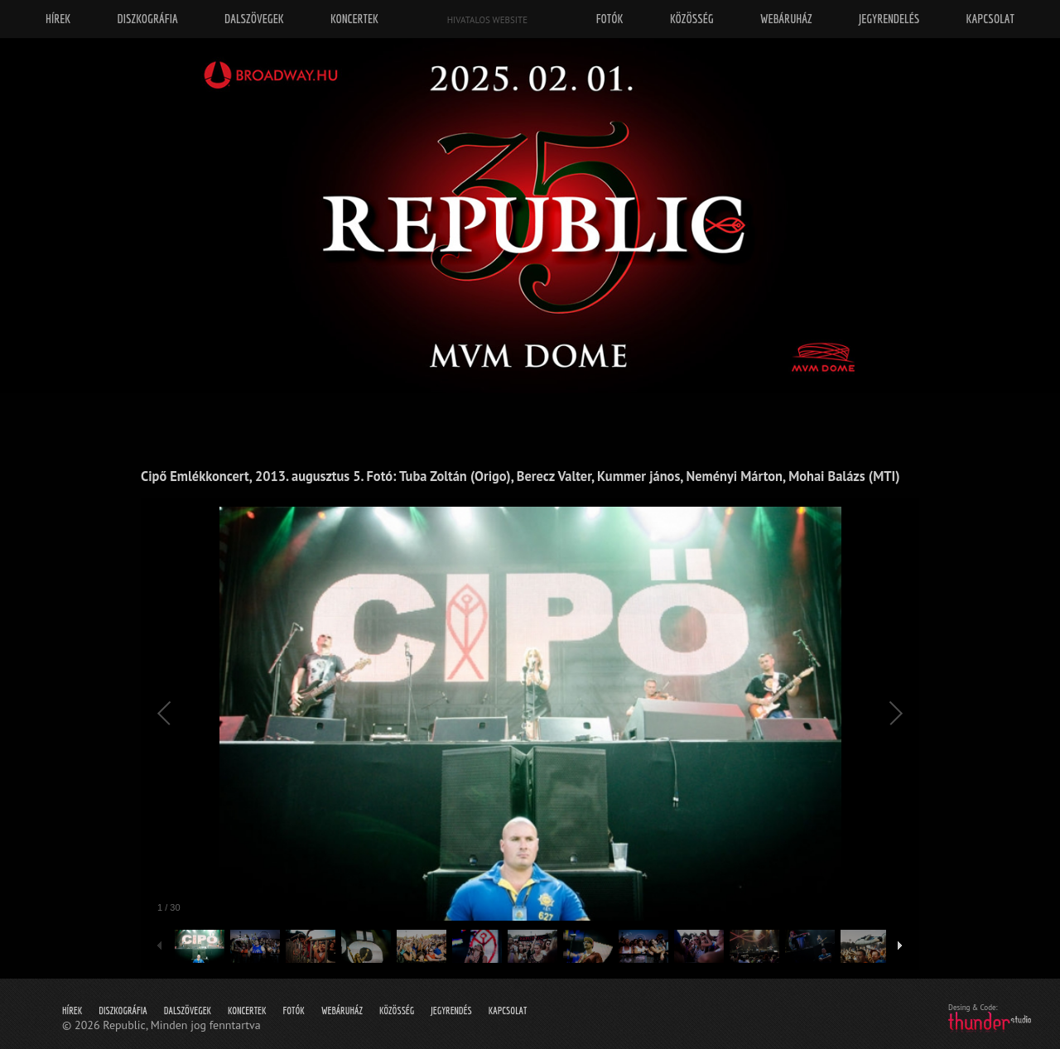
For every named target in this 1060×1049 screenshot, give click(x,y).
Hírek (72, 1010)
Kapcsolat (508, 1010)
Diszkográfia (123, 1010)
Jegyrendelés (889, 19)
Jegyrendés (451, 1010)
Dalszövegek (187, 1010)
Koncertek (247, 1010)
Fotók (294, 1010)
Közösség (396, 1010)
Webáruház (342, 1010)
